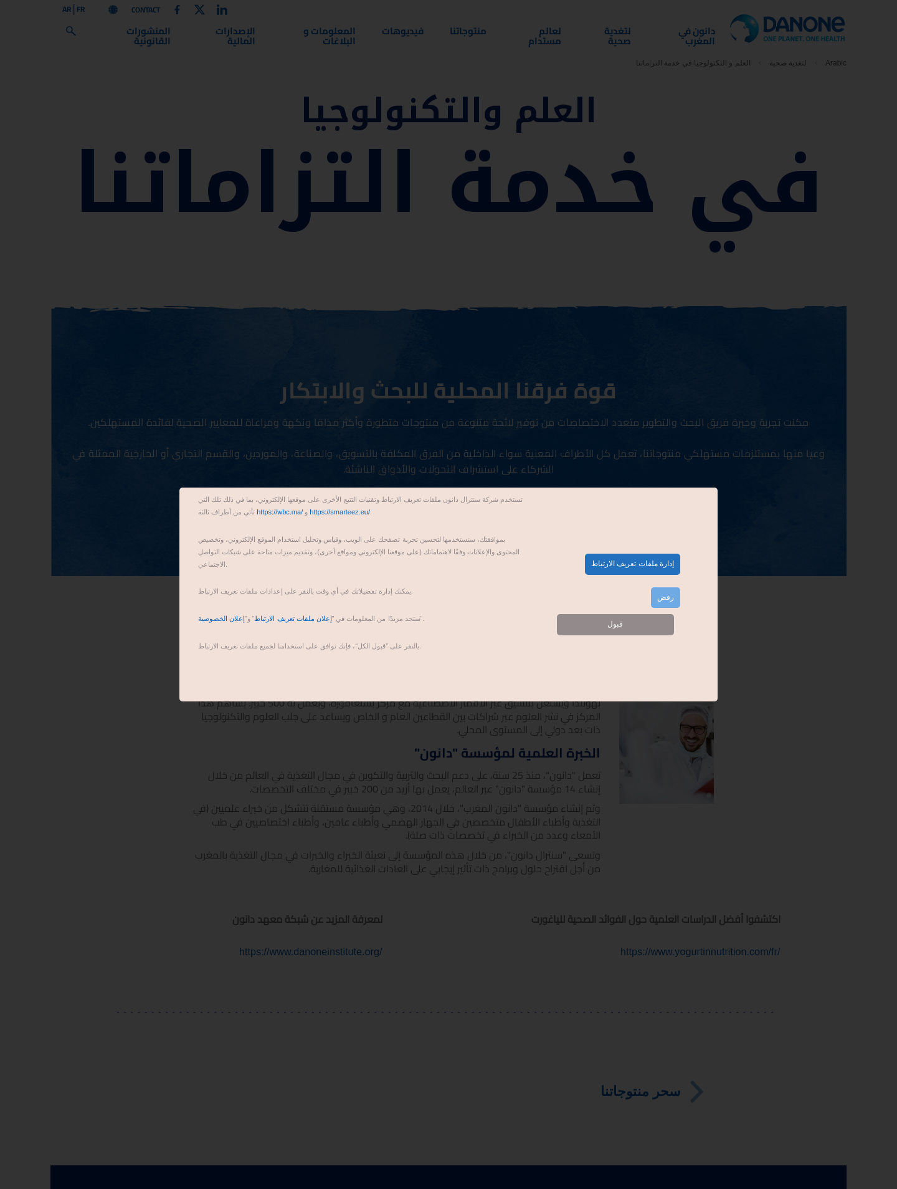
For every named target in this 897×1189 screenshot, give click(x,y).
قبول (615, 624)
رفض (665, 597)
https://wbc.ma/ (280, 512)
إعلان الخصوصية (221, 618)
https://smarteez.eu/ (340, 512)
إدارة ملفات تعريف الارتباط (632, 563)
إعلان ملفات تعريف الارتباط (292, 618)
